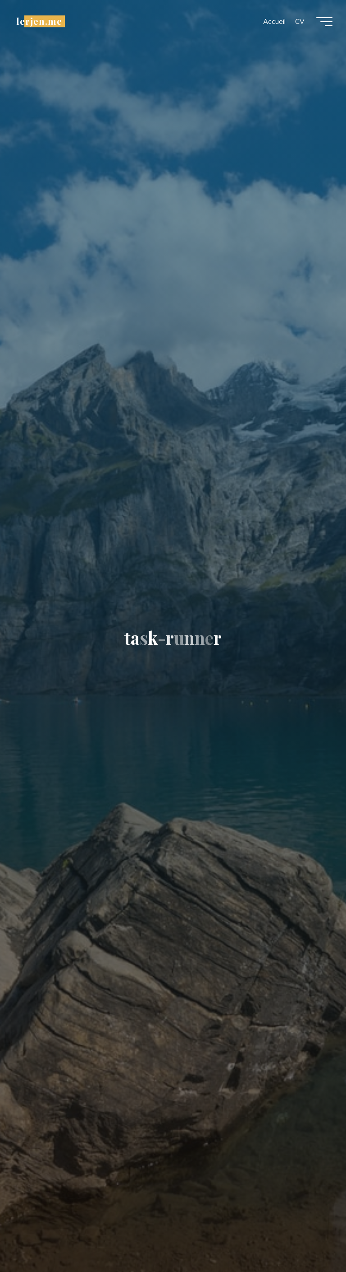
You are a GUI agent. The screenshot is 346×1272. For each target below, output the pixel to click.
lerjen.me (39, 21)
